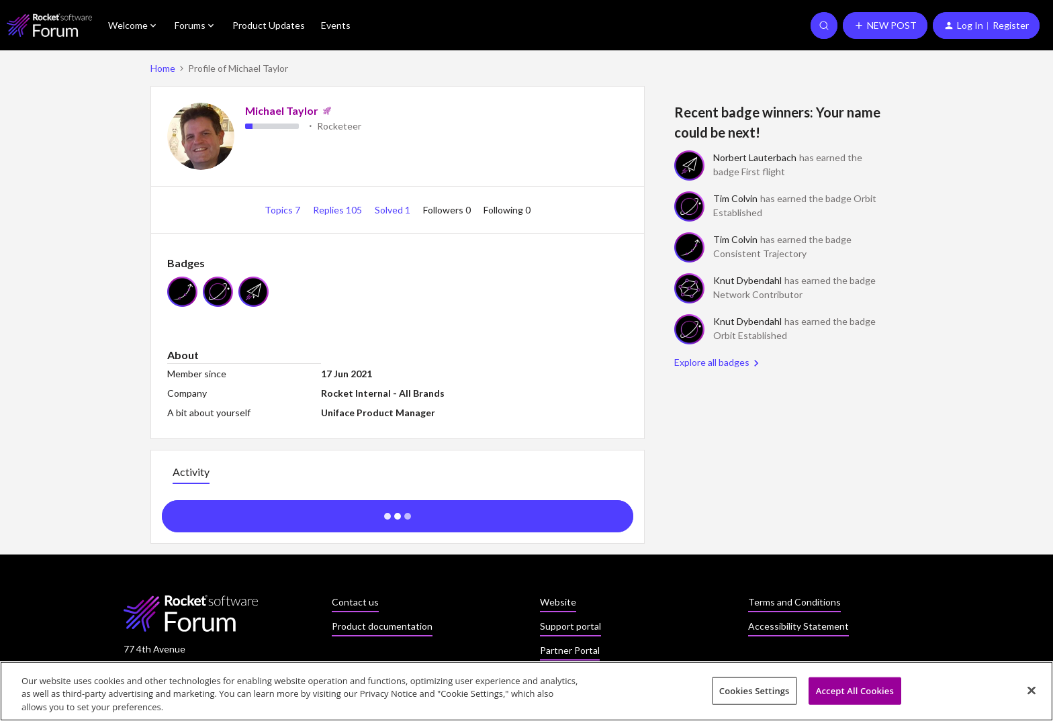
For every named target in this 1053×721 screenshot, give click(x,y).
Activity (191, 471)
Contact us (355, 602)
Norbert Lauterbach (754, 157)
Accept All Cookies (855, 695)
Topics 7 (283, 209)
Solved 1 (393, 209)
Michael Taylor (281, 110)
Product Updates (268, 25)
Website (558, 602)
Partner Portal (570, 650)
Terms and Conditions (794, 602)
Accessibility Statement (798, 626)
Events (336, 25)
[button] (885, 25)
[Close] (1031, 694)
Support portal (570, 626)
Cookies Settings (754, 695)
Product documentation (382, 626)
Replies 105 (338, 209)
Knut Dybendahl (747, 280)
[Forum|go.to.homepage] (49, 25)
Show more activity (398, 512)
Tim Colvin (735, 198)
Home (162, 68)
